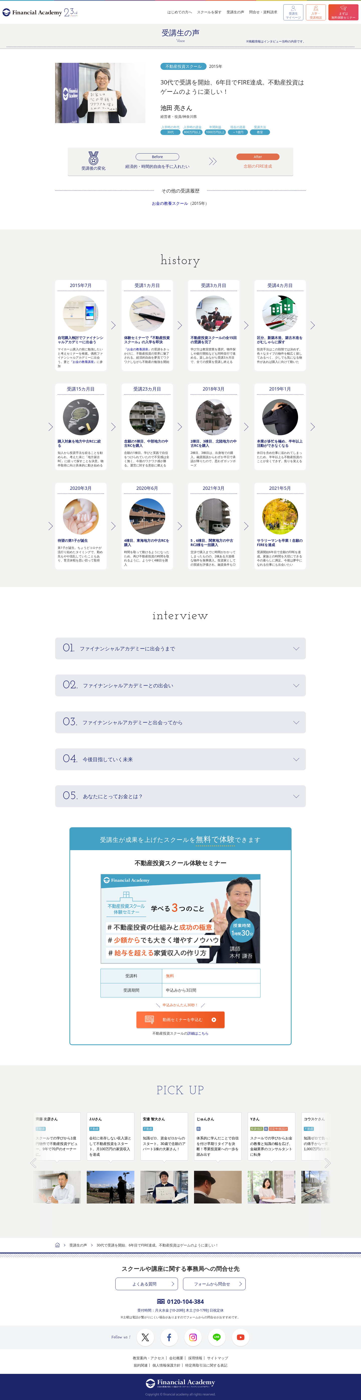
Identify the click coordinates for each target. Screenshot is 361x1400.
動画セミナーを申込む (174, 1020)
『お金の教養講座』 (83, 362)
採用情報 (195, 1358)
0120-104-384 (180, 1301)
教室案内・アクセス (148, 1358)
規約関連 (141, 1365)
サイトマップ (217, 1358)
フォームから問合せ (212, 1284)
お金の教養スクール (170, 203)
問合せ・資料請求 (263, 12)
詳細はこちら (198, 1033)
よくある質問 (144, 1284)
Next (328, 1160)
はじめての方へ (179, 12)
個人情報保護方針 (166, 1365)
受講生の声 (235, 12)
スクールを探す (209, 12)
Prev (33, 1160)
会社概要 (176, 1358)
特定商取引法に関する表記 (206, 1365)
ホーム (57, 1245)
